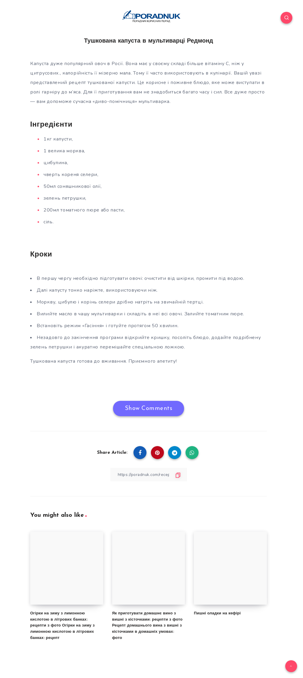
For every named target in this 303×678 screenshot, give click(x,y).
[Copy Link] (148, 474)
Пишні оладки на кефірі (217, 613)
